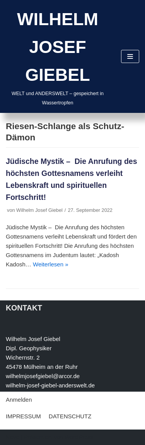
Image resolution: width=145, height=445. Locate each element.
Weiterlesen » (50, 264)
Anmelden (19, 399)
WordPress (79, 437)
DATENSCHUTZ (70, 416)
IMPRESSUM (23, 416)
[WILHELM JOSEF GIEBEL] (57, 56)
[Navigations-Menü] (130, 56)
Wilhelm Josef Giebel (39, 210)
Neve (12, 437)
